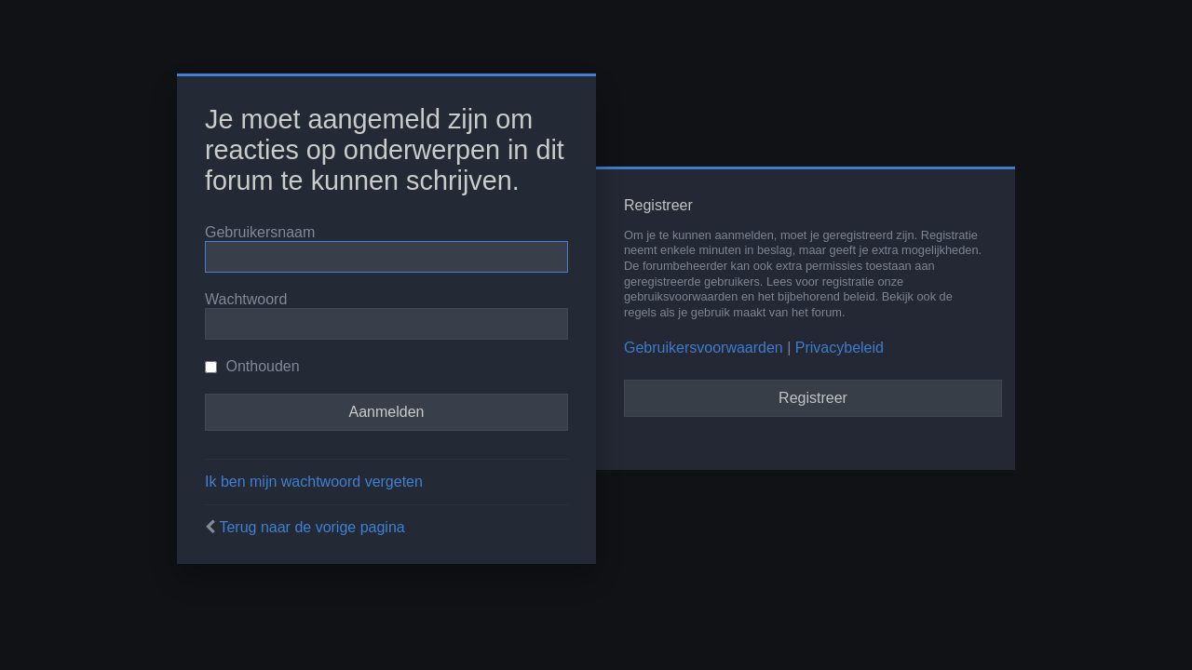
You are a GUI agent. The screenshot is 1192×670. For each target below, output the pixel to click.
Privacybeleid (839, 347)
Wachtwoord (246, 299)
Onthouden (252, 366)
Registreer (813, 398)
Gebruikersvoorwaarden (703, 347)
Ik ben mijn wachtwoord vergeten (314, 481)
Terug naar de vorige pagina (311, 527)
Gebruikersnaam (260, 232)
